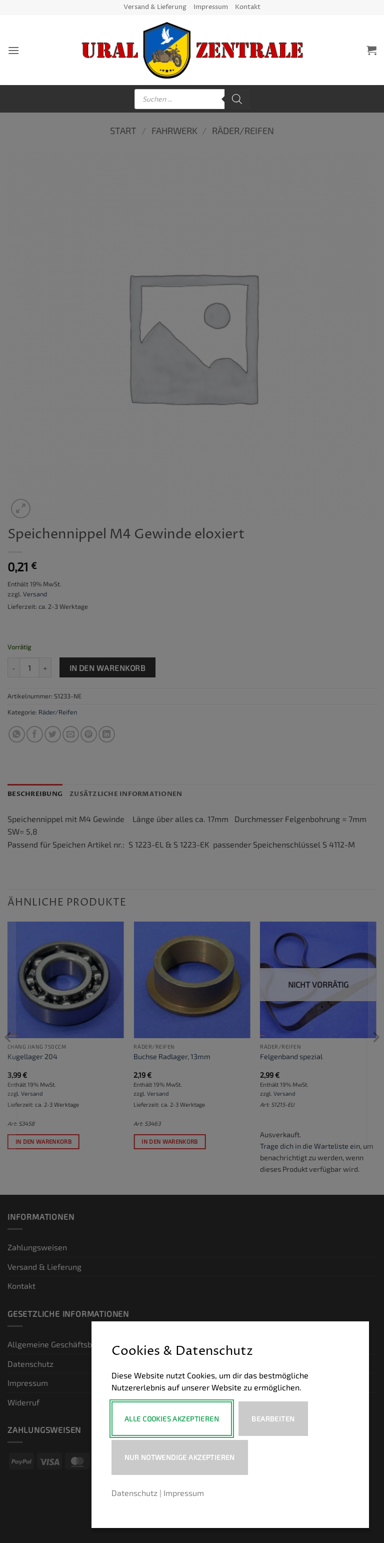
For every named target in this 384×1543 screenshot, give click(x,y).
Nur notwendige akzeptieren (179, 1457)
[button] (14, 50)
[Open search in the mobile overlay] (192, 99)
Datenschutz (135, 1492)
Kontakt (247, 7)
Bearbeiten (274, 1418)
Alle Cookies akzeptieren (171, 1418)
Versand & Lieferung (155, 7)
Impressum (211, 7)
